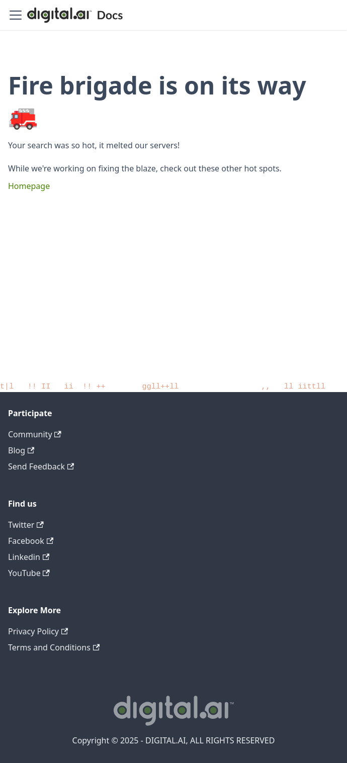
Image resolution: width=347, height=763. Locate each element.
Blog (21, 450)
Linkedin (28, 556)
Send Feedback (41, 466)
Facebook (30, 540)
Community (34, 434)
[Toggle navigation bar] (15, 15)
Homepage (29, 186)
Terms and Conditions (54, 647)
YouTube (29, 573)
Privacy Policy (38, 631)
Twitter (26, 524)
